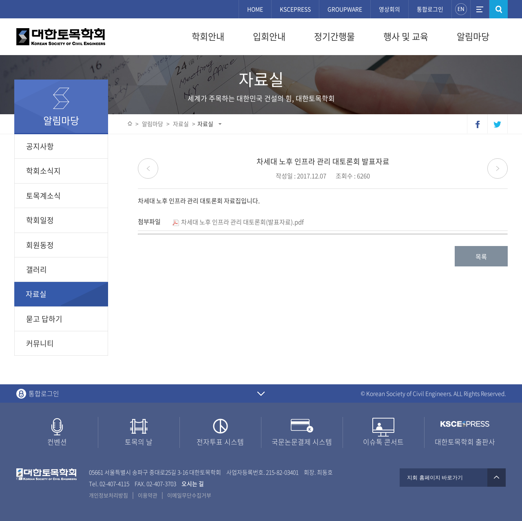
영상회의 (389, 9)
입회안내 (269, 36)
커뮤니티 (40, 343)
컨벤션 (57, 442)
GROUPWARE (344, 9)
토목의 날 (139, 442)
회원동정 (40, 245)
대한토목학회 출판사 (465, 442)
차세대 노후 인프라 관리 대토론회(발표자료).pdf (238, 221)
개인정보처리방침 (108, 495)
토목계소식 (43, 195)
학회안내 (208, 36)
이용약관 (147, 495)
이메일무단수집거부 (189, 495)
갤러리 (36, 269)
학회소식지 (43, 170)
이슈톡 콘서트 (383, 442)
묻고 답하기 (44, 318)
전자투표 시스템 (220, 442)
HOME (255, 9)
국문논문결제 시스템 (302, 442)
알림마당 (473, 36)
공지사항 (40, 146)
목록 (481, 256)
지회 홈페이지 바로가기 (453, 477)
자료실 (205, 123)
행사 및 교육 (405, 36)
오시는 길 (192, 483)
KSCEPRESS (295, 9)
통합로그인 (430, 9)
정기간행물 (334, 36)
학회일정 (40, 220)
